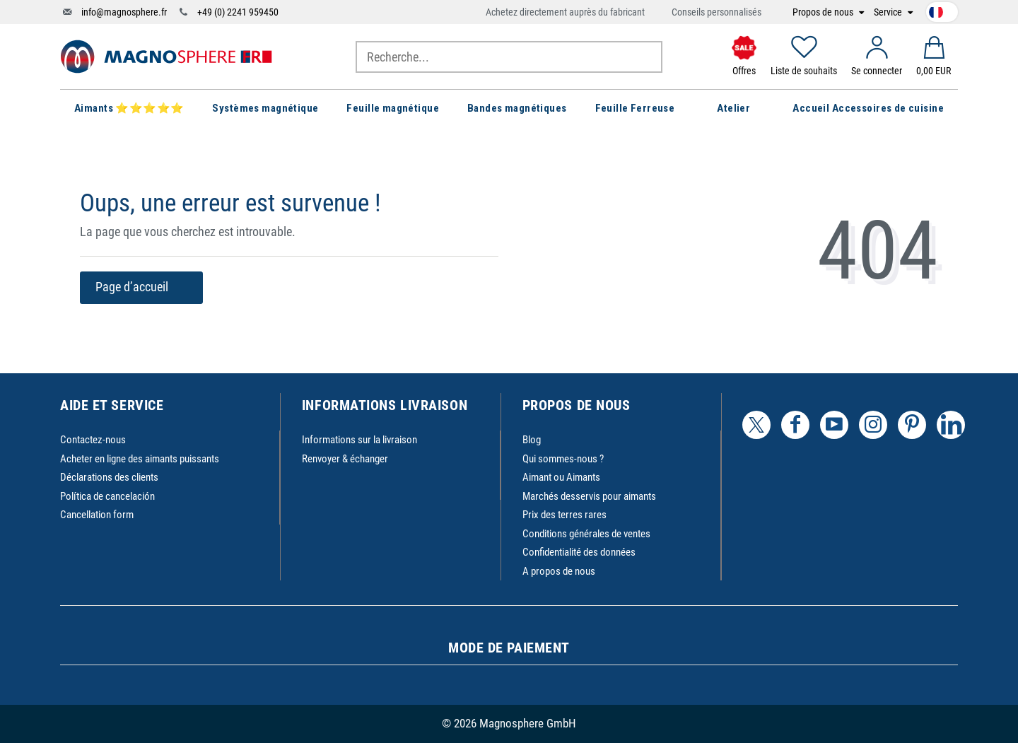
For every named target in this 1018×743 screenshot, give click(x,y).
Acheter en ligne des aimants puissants (139, 458)
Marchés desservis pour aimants (589, 496)
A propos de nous (558, 571)
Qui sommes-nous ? (563, 458)
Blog (531, 439)
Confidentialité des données (579, 552)
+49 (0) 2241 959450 (238, 12)
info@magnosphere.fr (124, 12)
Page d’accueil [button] (141, 287)
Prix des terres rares (564, 514)
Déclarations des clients (109, 477)
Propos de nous (823, 12)
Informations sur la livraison (359, 439)
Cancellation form (97, 514)
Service (889, 12)
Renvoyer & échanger (345, 458)
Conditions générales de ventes (586, 533)
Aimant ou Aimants (561, 477)
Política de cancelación (107, 496)
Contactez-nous (93, 439)
